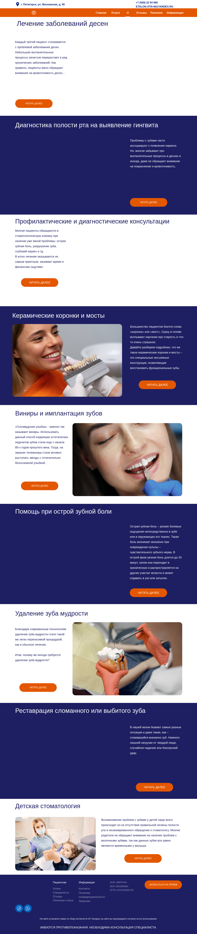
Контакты (84, 888)
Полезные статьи (63, 900)
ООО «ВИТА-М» (118, 882)
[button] (163, 884)
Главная (101, 12)
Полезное (156, 12)
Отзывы (141, 12)
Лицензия (84, 901)
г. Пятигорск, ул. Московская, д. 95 (43, 4)
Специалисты (61, 892)
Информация (175, 12)
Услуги (115, 12)
